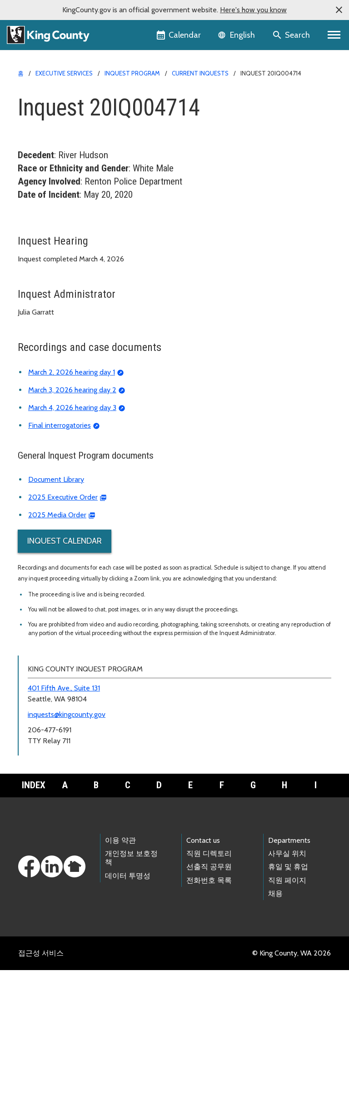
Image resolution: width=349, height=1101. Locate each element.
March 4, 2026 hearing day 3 (72, 538)
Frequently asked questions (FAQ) (76, 334)
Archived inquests (54, 261)
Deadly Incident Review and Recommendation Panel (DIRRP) (120, 348)
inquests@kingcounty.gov (66, 845)
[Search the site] (291, 35)
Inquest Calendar (64, 672)
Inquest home (44, 232)
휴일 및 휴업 (288, 997)
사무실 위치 (287, 984)
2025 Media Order (57, 645)
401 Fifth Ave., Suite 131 (64, 819)
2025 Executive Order (63, 628)
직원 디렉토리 (209, 984)
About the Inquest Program (69, 290)
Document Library (56, 610)
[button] (339, 10)
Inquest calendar (49, 304)
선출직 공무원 (209, 997)
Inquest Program (132, 73)
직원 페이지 (287, 1011)
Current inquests (52, 246)
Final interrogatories (59, 556)
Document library (50, 319)
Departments (289, 971)
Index (33, 916)
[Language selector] (237, 35)
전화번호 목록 (209, 1011)
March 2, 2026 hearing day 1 (71, 503)
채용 (275, 1024)
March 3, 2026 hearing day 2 (72, 520)
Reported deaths (49, 275)
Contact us (203, 971)
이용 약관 (120, 971)
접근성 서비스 (41, 1084)
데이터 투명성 (127, 1006)
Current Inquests (200, 73)
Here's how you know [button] (253, 9)
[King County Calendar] (179, 35)
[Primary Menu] (334, 35)
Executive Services (64, 73)
